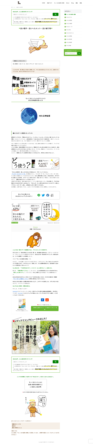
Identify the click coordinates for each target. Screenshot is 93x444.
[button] (55, 14)
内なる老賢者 (69, 36)
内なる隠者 (68, 45)
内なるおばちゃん (70, 33)
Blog (72, 3)
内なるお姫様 (69, 23)
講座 (77, 3)
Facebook (15, 291)
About (67, 3)
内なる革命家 (69, 39)
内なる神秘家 (15, 222)
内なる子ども (69, 17)
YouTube (20, 293)
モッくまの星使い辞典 (59, 3)
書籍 (81, 3)
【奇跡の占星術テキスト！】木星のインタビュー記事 (44, 308)
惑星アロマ (49, 3)
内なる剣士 (68, 29)
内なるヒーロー (69, 26)
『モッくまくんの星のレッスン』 (21, 279)
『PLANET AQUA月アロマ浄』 (18, 174)
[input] (32, 14)
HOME (43, 3)
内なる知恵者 (69, 20)
